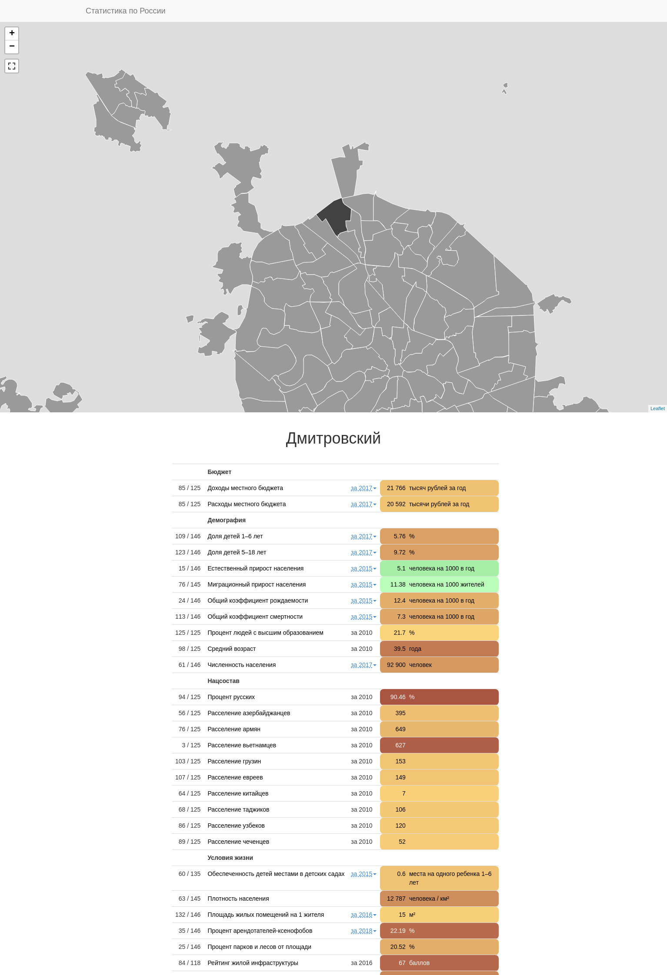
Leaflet (657, 408)
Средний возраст (231, 648)
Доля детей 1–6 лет (235, 536)
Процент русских (231, 696)
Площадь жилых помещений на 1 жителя (265, 914)
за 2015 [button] (364, 568)
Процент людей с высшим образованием (265, 632)
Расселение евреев (235, 777)
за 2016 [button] (364, 914)
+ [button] (12, 33)
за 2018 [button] (364, 930)
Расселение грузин (234, 761)
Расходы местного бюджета (246, 504)
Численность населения (241, 664)
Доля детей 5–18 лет (236, 552)
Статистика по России (126, 11)
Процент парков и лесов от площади (259, 946)
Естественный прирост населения (255, 568)
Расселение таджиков (238, 809)
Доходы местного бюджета (245, 487)
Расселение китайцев (237, 793)
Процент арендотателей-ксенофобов (259, 930)
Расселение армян (233, 729)
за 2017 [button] (364, 487)
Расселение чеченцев (238, 841)
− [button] (12, 46)
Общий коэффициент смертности (255, 616)
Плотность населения (238, 898)
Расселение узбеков (236, 825)
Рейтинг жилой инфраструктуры (252, 962)
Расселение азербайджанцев (248, 713)
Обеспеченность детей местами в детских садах (275, 873)
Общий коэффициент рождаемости (257, 600)
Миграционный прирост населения (256, 584)
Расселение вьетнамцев (241, 745)
